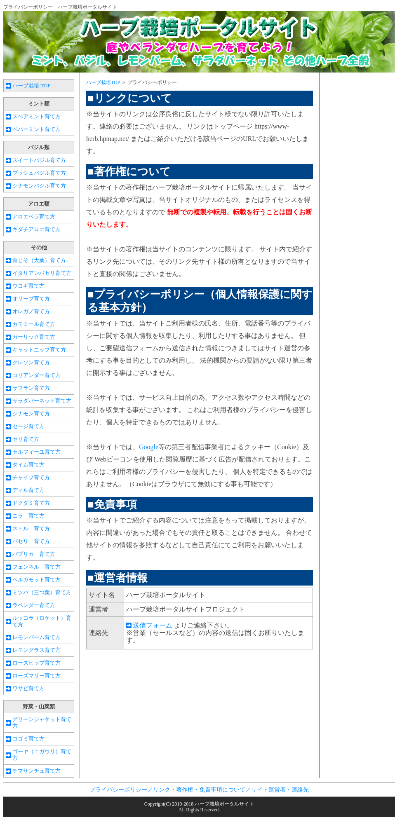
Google (148, 446)
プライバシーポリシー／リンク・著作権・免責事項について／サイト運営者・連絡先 (199, 790)
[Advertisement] (155, 720)
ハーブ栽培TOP (103, 82)
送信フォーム (152, 625)
